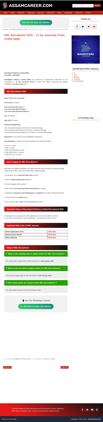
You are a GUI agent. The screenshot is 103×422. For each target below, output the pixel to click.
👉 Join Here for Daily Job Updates (36, 306)
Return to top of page (9, 419)
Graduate (77, 79)
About (12, 12)
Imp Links (41, 12)
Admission (21, 12)
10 (74, 73)
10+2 (75, 75)
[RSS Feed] (97, 410)
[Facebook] (82, 410)
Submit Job (78, 12)
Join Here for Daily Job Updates (36, 22)
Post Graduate (78, 81)
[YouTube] (92, 410)
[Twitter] (87, 410)
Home (5, 12)
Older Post (65, 367)
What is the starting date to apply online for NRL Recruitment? (36, 254)
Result (59, 12)
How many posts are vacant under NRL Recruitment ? (32, 283)
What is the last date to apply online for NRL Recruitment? (34, 268)
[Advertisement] (36, 57)
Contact (88, 12)
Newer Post (7, 367)
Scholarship (68, 12)
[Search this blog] (82, 5)
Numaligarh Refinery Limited (18, 29)
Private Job (50, 12)
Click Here (52, 231)
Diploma (76, 77)
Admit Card (31, 12)
